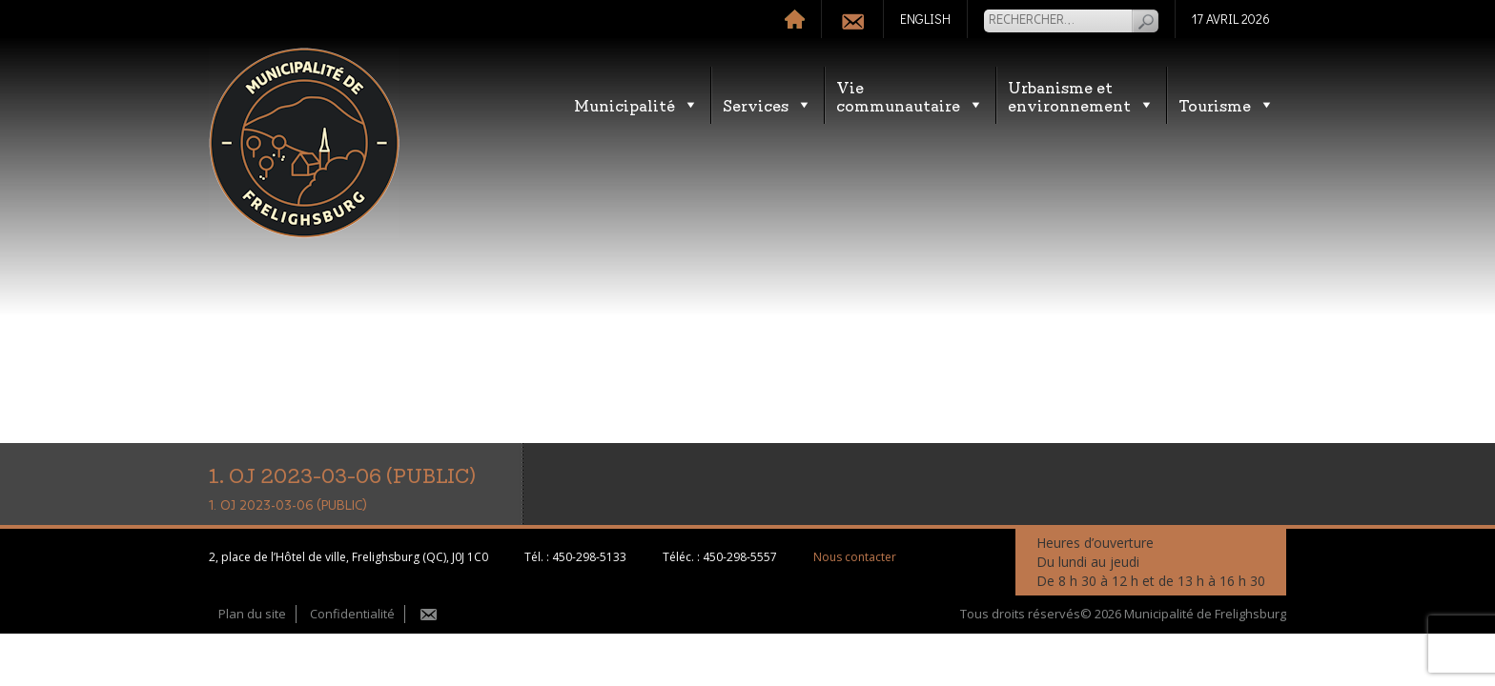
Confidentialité (352, 613)
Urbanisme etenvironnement (1081, 95)
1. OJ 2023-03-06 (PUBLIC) (288, 506)
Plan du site (252, 613)
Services (767, 104)
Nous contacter (854, 557)
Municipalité (636, 104)
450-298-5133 (589, 557)
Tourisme (1226, 104)
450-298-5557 (740, 557)
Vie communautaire (910, 95)
